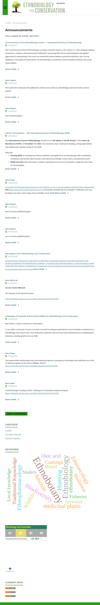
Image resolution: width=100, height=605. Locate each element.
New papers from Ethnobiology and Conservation (27, 254)
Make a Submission (16, 414)
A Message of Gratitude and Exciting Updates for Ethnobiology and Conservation (41, 316)
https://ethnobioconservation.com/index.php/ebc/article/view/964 (31, 366)
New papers (10, 229)
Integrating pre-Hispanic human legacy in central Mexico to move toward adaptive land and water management (49, 187)
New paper (10, 383)
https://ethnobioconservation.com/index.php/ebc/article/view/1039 (32, 393)
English (8, 430)
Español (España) (12, 438)
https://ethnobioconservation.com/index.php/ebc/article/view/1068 (32, 299)
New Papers (10, 80)
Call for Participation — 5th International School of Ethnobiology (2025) (37, 133)
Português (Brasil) (13, 434)
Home (8, 23)
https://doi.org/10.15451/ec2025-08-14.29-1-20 (27, 190)
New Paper (10, 180)
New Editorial (11, 280)
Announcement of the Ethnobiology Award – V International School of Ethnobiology (43, 42)
